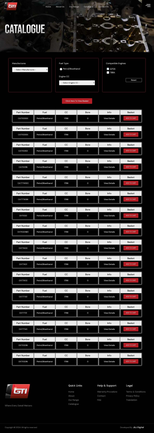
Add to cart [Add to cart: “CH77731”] (131, 313)
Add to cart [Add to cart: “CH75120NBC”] (131, 232)
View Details (109, 118)
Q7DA (113, 69)
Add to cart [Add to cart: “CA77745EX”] (131, 183)
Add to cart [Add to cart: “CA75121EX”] (131, 151)
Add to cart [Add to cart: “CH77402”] (131, 280)
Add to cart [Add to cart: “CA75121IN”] (131, 167)
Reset (134, 80)
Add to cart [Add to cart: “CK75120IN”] (131, 345)
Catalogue (88, 6)
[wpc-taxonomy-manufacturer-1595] (30, 69)
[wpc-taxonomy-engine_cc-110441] (77, 82)
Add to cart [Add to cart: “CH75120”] (131, 216)
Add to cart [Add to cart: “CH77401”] (131, 264)
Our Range (74, 6)
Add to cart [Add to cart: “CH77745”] (131, 329)
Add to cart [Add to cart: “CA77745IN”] (131, 199)
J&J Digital (138, 427)
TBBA (112, 72)
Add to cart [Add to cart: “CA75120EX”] (131, 118)
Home (48, 6)
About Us (60, 6)
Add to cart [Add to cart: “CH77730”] (131, 297)
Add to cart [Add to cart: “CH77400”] (131, 248)
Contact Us (103, 6)
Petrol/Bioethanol (71, 69)
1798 (66, 118)
